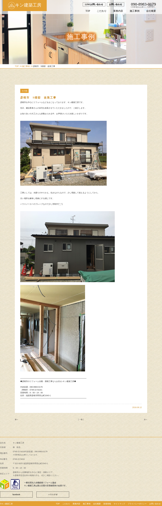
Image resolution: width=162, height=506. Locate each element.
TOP (87, 11)
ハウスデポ (53, 494)
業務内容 (118, 11)
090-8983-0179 (143, 4)
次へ (145, 419)
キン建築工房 (24, 5)
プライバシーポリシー (137, 504)
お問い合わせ (115, 4)
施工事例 (134, 11)
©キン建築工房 (6, 504)
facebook (16, 494)
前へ (16, 419)
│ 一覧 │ (81, 419)
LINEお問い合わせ (94, 4)
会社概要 (151, 11)
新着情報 (107, 504)
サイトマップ (119, 504)
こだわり (102, 11)
